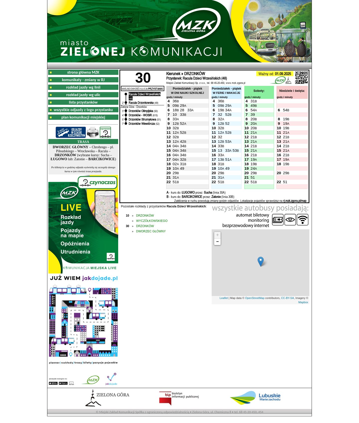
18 (175, 110)
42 (182, 141)
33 (189, 110)
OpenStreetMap (255, 297)
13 (220, 150)
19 (220, 110)
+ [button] (217, 235)
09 (175, 105)
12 (175, 123)
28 (182, 110)
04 (175, 146)
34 (227, 110)
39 (253, 114)
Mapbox (303, 302)
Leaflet (224, 297)
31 (253, 101)
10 (175, 114)
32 (220, 114)
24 (253, 168)
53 (227, 141)
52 (227, 114)
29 (182, 105)
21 (253, 132)
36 (175, 101)
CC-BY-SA (287, 297)
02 (175, 164)
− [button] (217, 242)
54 (253, 110)
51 (227, 159)
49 (253, 105)
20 (253, 119)
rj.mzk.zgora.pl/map (294, 201)
